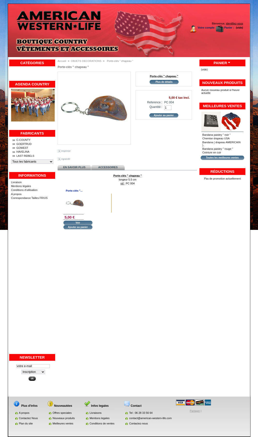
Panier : (229, 27)
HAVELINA (23, 151)
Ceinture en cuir (211, 152)
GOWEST (22, 147)
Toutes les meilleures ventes (222, 157)
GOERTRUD (24, 144)
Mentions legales (100, 418)
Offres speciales (62, 412)
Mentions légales (21, 186)
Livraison (16, 182)
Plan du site (26, 423)
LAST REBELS (25, 155)
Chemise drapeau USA (216, 138)
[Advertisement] (32, 281)
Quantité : (156, 107)
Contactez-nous (138, 423)
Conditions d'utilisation (24, 189)
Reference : (154, 102)
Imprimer (66, 151)
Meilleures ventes (222, 106)
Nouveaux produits (222, 83)
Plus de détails (164, 82)
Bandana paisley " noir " (216, 134)
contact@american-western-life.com (150, 418)
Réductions (222, 171)
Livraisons (96, 412)
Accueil (62, 61)
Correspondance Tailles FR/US (29, 197)
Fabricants (32, 133)
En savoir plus (74, 167)
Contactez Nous (28, 418)
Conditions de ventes (102, 423)
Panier (220, 63)
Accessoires (108, 167)
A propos (16, 194)
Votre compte (206, 27)
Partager (195, 410)
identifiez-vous (234, 23)
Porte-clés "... (74, 190)
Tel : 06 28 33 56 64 (141, 412)
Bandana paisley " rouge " (217, 148)
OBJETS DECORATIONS (86, 61)
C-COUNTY (23, 139)
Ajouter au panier (78, 227)
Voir (78, 222)
